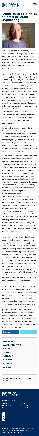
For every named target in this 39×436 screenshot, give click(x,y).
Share (7, 332)
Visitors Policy (25, 408)
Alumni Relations (12, 345)
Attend (7, 352)
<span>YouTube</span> (15, 419)
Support (7, 348)
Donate (7, 367)
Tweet (27, 332)
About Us (8, 341)
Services (7, 359)
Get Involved (6, 408)
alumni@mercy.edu (22, 430)
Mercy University (8, 400)
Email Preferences (16, 432)
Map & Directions (26, 405)
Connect (8, 356)
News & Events (7, 405)
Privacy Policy (6, 432)
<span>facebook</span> (16, 414)
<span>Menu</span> (34, 4)
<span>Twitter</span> (15, 416)
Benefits (7, 363)
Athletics (23, 403)
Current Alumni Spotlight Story (17, 379)
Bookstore (5, 403)
